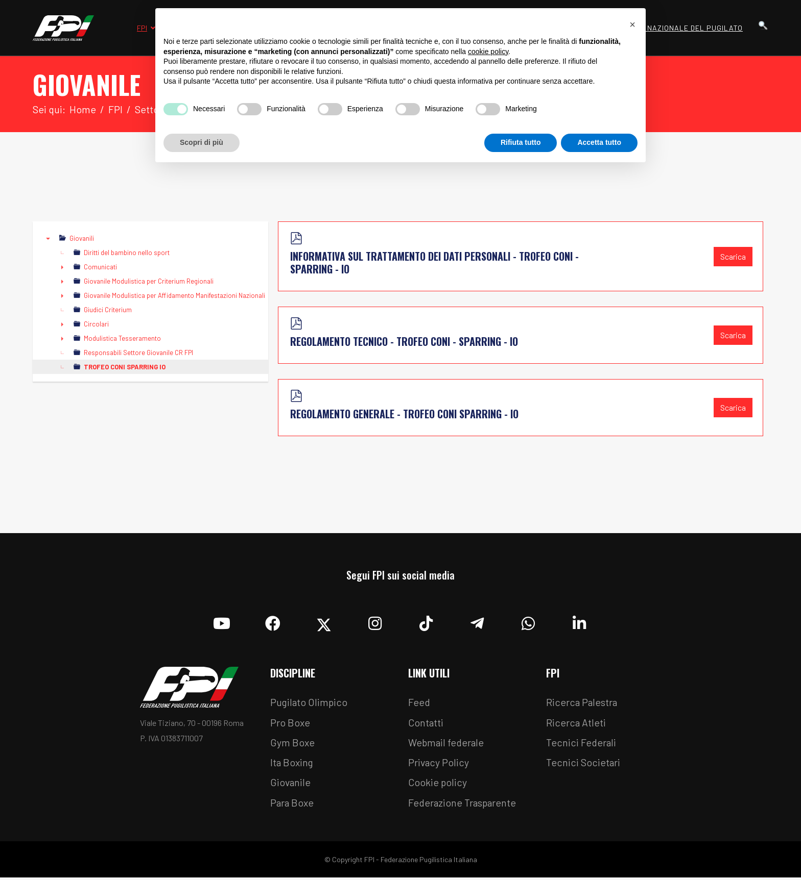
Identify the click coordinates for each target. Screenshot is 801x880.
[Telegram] (477, 621)
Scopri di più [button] (201, 142)
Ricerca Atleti (576, 723)
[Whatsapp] (528, 621)
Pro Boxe (290, 723)
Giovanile (291, 784)
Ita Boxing (292, 764)
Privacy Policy (439, 764)
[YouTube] (221, 621)
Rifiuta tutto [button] (521, 142)
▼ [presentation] (48, 239)
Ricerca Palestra (582, 703)
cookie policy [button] (488, 51)
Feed (419, 703)
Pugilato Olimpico (309, 703)
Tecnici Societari (583, 764)
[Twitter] (324, 621)
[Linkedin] (579, 621)
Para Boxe (292, 805)
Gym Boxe (292, 744)
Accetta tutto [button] (599, 142)
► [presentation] (62, 267)
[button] (632, 24)
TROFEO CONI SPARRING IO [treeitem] (125, 367)
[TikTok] (426, 621)
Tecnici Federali (582, 744)
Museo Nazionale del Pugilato (681, 27)
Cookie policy (437, 784)
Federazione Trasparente (464, 805)
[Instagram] (375, 621)
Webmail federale (447, 744)
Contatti (426, 723)
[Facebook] (272, 621)
